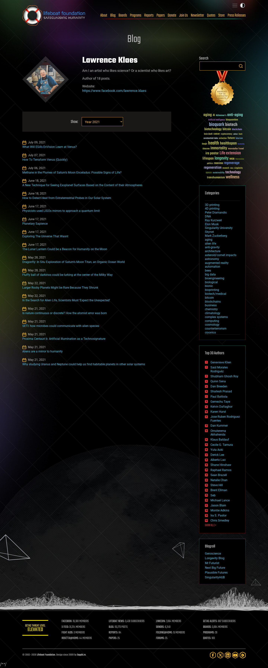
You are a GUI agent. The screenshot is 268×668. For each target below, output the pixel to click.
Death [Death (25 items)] (240, 134)
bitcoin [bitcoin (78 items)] (227, 129)
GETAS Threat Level (35, 628)
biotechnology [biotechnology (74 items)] (213, 129)
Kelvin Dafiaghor (221, 406)
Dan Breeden (218, 386)
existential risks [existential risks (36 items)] (211, 138)
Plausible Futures (216, 572)
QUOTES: (207, 638)
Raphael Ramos (220, 470)
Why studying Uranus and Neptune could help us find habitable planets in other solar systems (83, 364)
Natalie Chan (218, 480)
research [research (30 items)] (225, 168)
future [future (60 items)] (231, 138)
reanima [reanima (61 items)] (218, 163)
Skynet (209, 232)
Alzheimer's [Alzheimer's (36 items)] (221, 115)
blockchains (213, 301)
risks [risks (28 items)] (231, 168)
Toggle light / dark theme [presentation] (242, 5)
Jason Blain (218, 505)
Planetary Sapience (35, 223)
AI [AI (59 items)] (214, 115)
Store (221, 15)
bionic (209, 286)
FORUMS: (160, 638)
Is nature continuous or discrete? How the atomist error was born (64, 313)
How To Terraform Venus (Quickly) (45, 159)
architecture (212, 251)
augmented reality (217, 263)
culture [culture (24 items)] (235, 134)
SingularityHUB (215, 577)
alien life (210, 243)
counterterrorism (215, 328)
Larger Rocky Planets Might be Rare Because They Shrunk (60, 287)
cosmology (212, 324)
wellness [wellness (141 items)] (232, 177)
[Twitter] (220, 655)
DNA (208, 216)
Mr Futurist (212, 563)
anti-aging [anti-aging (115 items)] (235, 115)
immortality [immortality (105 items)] (218, 148)
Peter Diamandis (216, 212)
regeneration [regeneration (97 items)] (212, 168)
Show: (74, 122)
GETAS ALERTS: (210, 621)
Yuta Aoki (216, 450)
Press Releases (237, 15)
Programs (135, 15)
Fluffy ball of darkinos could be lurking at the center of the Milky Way (67, 275)
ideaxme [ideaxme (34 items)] (206, 149)
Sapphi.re (81, 655)
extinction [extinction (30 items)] (223, 138)
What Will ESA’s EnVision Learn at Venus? (49, 147)
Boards (123, 15)
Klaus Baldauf (219, 439)
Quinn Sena (218, 381)
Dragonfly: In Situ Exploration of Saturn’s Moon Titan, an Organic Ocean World (73, 262)
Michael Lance (220, 500)
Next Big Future (215, 567)
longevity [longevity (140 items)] (222, 158)
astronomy (212, 259)
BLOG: (111, 627)
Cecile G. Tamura (221, 445)
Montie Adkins (219, 510)
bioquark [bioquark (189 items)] (216, 124)
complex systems (216, 317)
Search (240, 66)
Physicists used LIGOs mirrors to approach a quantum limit (61, 211)
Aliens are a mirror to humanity (42, 351)
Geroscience (213, 553)
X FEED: (65, 627)
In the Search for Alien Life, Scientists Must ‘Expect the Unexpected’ (66, 300)
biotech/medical (215, 294)
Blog (113, 15)
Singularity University (219, 228)
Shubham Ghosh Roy (224, 376)
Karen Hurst (218, 411)
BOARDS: (207, 627)
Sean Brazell (218, 475)
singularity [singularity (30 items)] (238, 168)
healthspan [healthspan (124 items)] (228, 143)
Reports (149, 15)
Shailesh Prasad (221, 391)
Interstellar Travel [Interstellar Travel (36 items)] (236, 148)
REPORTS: (113, 632)
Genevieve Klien (220, 362)
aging (208, 239)
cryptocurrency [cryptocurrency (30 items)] (226, 134)
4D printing (212, 208)
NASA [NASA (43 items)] (231, 159)
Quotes (211, 15)
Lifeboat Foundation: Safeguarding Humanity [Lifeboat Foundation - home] (54, 15)
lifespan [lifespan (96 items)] (208, 158)
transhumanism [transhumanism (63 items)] (216, 177)
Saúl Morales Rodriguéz (219, 369)
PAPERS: (113, 638)
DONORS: (160, 627)
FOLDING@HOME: (164, 632)
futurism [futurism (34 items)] (239, 138)
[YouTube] (235, 655)
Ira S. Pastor (218, 515)
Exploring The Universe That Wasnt (45, 236)
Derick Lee (217, 455)
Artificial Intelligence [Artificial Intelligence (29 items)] (216, 120)
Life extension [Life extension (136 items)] (230, 153)
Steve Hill (216, 485)
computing (212, 321)
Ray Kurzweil (213, 220)
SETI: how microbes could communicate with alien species (60, 326)
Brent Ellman (218, 490)
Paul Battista (218, 396)
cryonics (210, 332)
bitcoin (209, 297)
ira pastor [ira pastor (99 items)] (212, 153)
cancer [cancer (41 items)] (216, 134)
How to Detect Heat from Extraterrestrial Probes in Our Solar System (66, 198)
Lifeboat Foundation (46, 655)
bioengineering (214, 278)
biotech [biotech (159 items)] (231, 124)
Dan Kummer (219, 425)
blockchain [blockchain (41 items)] (237, 129)
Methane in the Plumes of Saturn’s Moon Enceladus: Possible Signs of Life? (72, 172)
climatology (212, 313)
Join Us (183, 15)
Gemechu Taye (220, 401)
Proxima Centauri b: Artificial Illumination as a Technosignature (63, 339)
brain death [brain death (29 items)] (208, 134)
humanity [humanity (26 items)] (241, 144)
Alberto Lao (218, 460)
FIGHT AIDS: (67, 632)
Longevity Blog (214, 558)
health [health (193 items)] (213, 143)
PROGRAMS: (209, 632)
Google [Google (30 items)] (204, 144)
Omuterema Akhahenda (218, 432)
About (103, 15)
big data (210, 274)
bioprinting (212, 290)
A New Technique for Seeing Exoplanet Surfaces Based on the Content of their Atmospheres (82, 185)
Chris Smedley (219, 520)
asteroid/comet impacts (220, 255)
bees (208, 270)
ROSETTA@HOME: (70, 638)
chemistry (211, 309)
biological (211, 282)
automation (212, 266)
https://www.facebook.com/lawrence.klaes (114, 91)
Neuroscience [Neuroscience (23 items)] (239, 159)
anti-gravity (212, 247)
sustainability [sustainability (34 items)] (218, 173)
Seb (213, 495)
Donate (172, 15)
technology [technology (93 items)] (233, 172)
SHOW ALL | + (210, 525)
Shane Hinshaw (220, 465)
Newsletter (197, 15)
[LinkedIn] (228, 655)
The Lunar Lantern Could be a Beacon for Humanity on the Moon (64, 249)
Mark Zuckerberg (216, 235)
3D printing (212, 205)
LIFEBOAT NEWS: (117, 621)
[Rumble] (243, 655)
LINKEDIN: (160, 621)
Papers (161, 15)
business (211, 305)
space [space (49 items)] (209, 172)
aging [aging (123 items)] (207, 115)
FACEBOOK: (67, 621)
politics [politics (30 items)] (210, 163)
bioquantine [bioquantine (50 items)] (232, 119)
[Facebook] (213, 655)
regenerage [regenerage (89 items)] (232, 163)
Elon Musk (212, 224)
